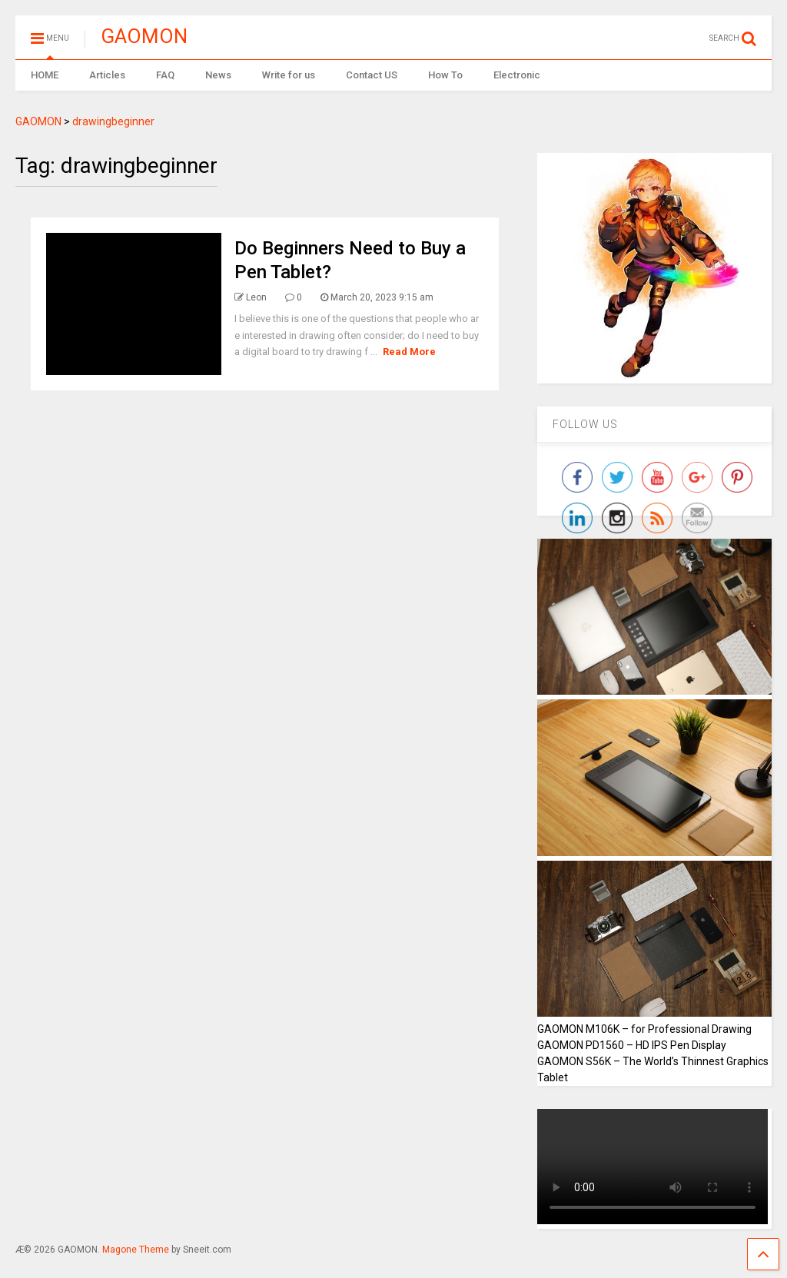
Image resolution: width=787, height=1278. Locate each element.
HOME (44, 75)
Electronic (516, 75)
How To (445, 75)
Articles (107, 75)
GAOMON (144, 36)
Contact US (371, 75)
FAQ (165, 75)
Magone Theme (135, 1249)
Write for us (288, 75)
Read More (409, 351)
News (218, 75)
